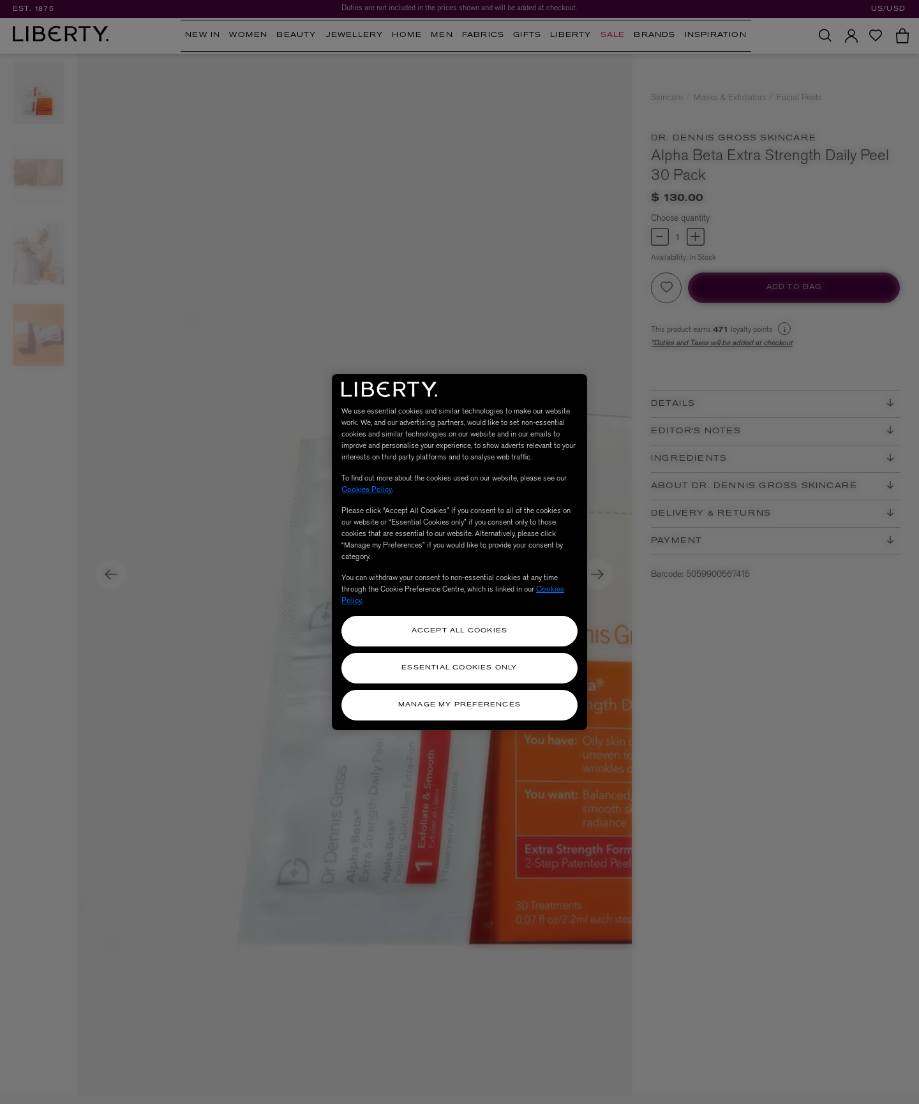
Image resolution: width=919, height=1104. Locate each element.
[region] (459, 552)
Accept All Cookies (460, 631)
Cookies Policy (366, 489)
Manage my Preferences (459, 705)
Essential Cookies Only (459, 668)
